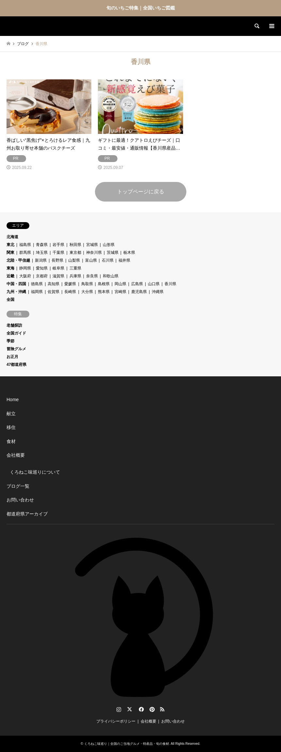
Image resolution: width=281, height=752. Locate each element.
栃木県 (129, 252)
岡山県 (120, 284)
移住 (11, 427)
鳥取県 (87, 284)
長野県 (57, 260)
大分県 (87, 291)
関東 (10, 252)
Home (13, 399)
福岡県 (37, 291)
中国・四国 (16, 284)
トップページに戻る (140, 191)
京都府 (42, 276)
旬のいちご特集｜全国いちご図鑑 (140, 7)
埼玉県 (42, 252)
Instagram (119, 709)
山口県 (154, 284)
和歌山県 (110, 276)
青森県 (42, 244)
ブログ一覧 (18, 486)
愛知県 (42, 268)
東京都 (75, 252)
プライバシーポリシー (115, 721)
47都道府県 (16, 364)
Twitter (129, 709)
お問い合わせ (20, 499)
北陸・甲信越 (18, 260)
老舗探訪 (14, 325)
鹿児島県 (139, 291)
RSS (162, 709)
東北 (10, 244)
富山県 (91, 260)
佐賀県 (53, 291)
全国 (10, 299)
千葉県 (58, 252)
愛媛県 (70, 284)
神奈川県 (94, 252)
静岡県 (25, 268)
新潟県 (41, 260)
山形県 (109, 244)
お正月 (12, 356)
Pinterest (151, 709)
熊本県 (104, 291)
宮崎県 (120, 291)
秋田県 (75, 244)
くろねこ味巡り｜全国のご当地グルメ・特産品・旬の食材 (126, 743)
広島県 (137, 284)
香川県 (170, 284)
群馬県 (25, 252)
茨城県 (112, 252)
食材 (11, 441)
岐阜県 (58, 268)
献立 (11, 413)
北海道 (12, 237)
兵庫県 (75, 276)
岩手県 (58, 244)
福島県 (25, 244)
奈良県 (92, 276)
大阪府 (25, 276)
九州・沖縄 (16, 291)
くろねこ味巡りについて (35, 472)
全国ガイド (16, 333)
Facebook (140, 709)
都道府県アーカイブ (27, 513)
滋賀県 (58, 276)
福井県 (124, 260)
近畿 (10, 276)
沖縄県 (158, 291)
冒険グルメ (16, 349)
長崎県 (70, 291)
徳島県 (37, 284)
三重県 (75, 268)
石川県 (108, 260)
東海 (10, 268)
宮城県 (92, 244)
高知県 (53, 284)
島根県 (104, 284)
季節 (10, 341)
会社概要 (16, 455)
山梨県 (74, 260)
